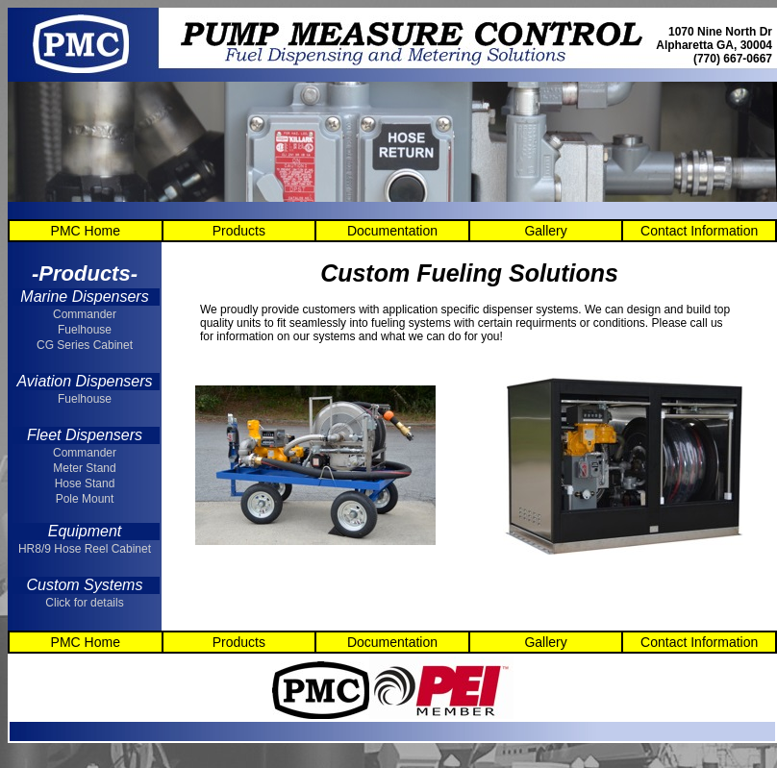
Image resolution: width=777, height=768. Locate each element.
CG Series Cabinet (85, 345)
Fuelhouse (85, 329)
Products (239, 230)
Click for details (84, 602)
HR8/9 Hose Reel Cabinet (84, 549)
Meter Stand (84, 468)
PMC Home (85, 230)
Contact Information (699, 230)
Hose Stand (85, 483)
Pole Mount (85, 499)
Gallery (545, 230)
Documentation (392, 230)
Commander (84, 314)
